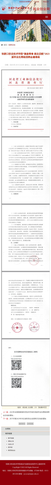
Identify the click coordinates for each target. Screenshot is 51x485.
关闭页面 (30, 423)
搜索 (37, 2)
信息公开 (11, 444)
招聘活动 (12, 45)
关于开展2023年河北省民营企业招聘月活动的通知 (28, 419)
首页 (5, 45)
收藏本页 (42, 407)
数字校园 (11, 438)
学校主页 (46, 2)
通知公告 (11, 441)
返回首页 (22, 423)
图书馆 (10, 447)
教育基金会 (11, 450)
